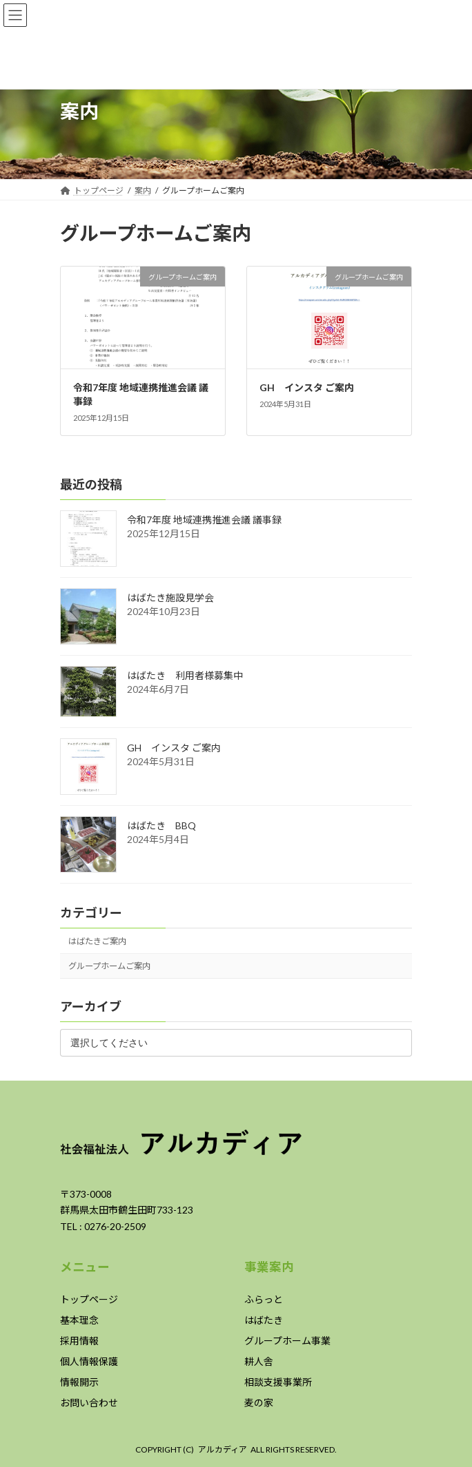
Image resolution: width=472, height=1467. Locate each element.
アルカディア (222, 1449)
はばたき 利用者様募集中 (185, 675)
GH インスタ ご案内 (306, 387)
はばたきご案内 (97, 940)
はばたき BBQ (161, 825)
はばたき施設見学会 (170, 597)
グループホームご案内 (109, 966)
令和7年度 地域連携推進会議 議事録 (204, 520)
